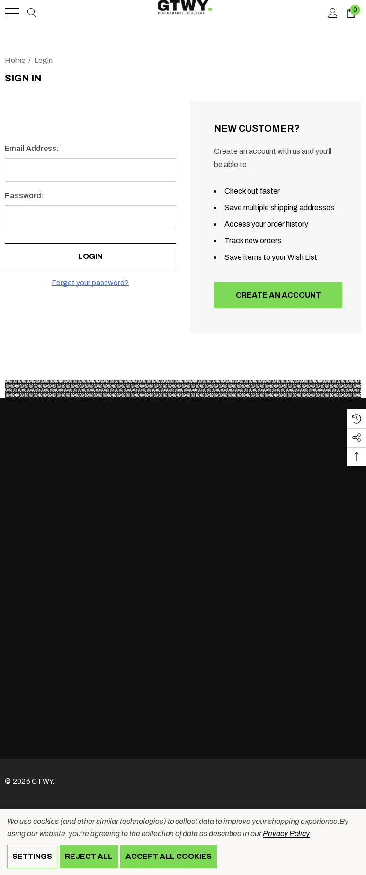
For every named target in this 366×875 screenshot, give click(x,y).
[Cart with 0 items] (350, 13)
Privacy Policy (286, 834)
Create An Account (278, 295)
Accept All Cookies (168, 856)
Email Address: (32, 148)
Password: (24, 196)
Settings (32, 856)
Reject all (89, 856)
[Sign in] (332, 13)
